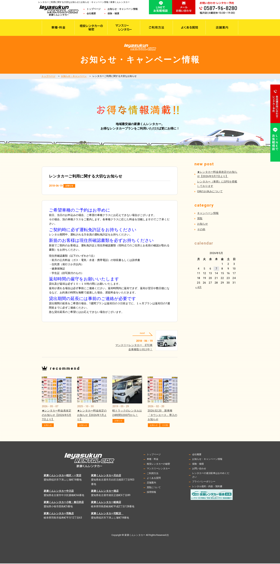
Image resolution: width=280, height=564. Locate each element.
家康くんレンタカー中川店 (59, 491)
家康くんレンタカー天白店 (106, 475)
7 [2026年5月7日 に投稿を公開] (216, 268)
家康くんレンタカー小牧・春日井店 (64, 502)
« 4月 (198, 287)
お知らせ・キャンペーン (74, 76)
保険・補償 (113, 13)
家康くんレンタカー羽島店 (59, 513)
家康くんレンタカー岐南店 (106, 502)
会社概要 (94, 13)
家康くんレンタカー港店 (105, 491)
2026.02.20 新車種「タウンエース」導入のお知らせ (162, 415)
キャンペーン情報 (208, 213)
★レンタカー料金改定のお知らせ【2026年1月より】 (92, 415)
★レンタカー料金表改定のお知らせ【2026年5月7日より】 (56, 415)
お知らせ (70, 185)
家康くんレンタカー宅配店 (107, 513)
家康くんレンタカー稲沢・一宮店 (62, 475)
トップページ (94, 9)
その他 (167, 425)
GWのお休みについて (210, 191)
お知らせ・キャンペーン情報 (123, 9)
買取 (199, 218)
